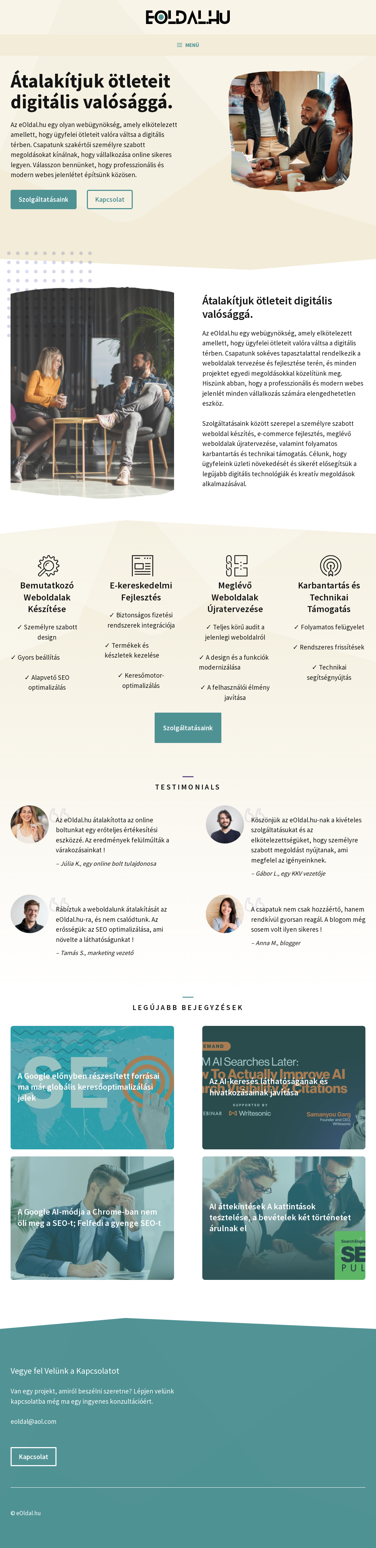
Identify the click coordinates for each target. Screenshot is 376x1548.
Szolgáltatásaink (43, 199)
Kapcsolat (110, 199)
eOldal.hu (28, 1513)
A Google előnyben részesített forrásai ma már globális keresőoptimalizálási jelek (88, 1086)
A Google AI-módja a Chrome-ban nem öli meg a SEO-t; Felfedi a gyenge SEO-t (89, 1217)
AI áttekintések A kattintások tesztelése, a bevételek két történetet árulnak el (280, 1217)
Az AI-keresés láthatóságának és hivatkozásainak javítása (268, 1086)
